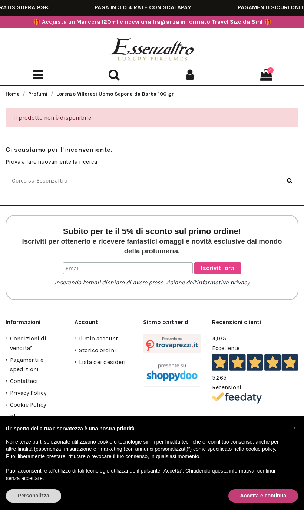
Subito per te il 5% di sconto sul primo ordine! (152, 241)
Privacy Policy (28, 392)
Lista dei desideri (102, 362)
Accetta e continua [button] (263, 496)
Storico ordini (97, 350)
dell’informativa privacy (218, 282)
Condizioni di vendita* (28, 343)
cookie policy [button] (260, 449)
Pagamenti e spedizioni (26, 364)
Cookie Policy (28, 404)
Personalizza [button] (33, 496)
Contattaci (24, 380)
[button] (294, 428)
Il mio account (98, 338)
